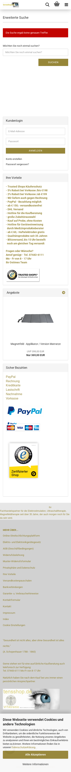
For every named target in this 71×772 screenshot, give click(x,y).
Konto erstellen (14, 159)
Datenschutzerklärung (23, 747)
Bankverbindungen (13, 587)
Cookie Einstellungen (14, 625)
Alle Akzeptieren (35, 754)
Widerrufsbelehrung (13, 555)
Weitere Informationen (35, 764)
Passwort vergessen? (17, 164)
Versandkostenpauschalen (17, 580)
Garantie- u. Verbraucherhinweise (20, 593)
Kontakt (7, 606)
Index (6, 619)
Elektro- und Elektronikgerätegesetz (22, 542)
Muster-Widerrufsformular (17, 561)
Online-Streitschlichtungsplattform (21, 535)
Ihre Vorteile (9, 574)
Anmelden (35, 150)
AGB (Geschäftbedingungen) (18, 548)
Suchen (53, 62)
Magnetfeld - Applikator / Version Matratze (36, 343)
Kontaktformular (11, 600)
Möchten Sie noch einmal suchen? (21, 45)
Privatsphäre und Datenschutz (19, 567)
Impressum (9, 612)
